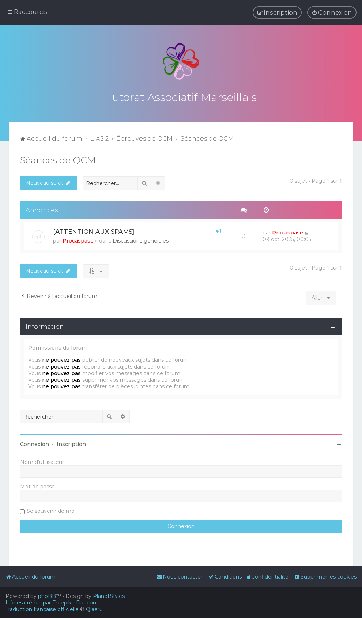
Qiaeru (94, 609)
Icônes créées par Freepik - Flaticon (50, 602)
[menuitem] (332, 12)
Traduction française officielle (42, 609)
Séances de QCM (58, 157)
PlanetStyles (109, 596)
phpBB (47, 596)
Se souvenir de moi (51, 509)
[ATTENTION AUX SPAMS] (93, 229)
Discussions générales (141, 239)
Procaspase (78, 239)
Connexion (34, 442)
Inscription (71, 442)
